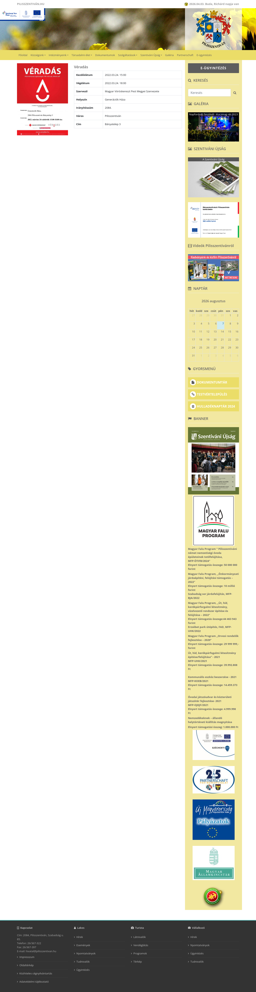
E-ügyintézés (204, 55)
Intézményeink (58, 55)
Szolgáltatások (126, 55)
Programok (140, 953)
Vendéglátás (140, 945)
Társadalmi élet (81, 55)
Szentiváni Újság (150, 55)
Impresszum (26, 957)
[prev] (190, 299)
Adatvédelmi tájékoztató (34, 981)
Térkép (137, 961)
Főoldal (23, 55)
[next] (237, 299)
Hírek (79, 937)
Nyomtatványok (86, 953)
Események (83, 945)
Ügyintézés (83, 970)
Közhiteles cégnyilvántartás (35, 973)
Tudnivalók (83, 961)
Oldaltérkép (26, 965)
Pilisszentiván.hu (30, 4)
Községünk (37, 55)
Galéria (169, 55)
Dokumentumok (105, 55)
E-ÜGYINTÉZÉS (213, 68)
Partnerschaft (185, 55)
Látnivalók (139, 937)
